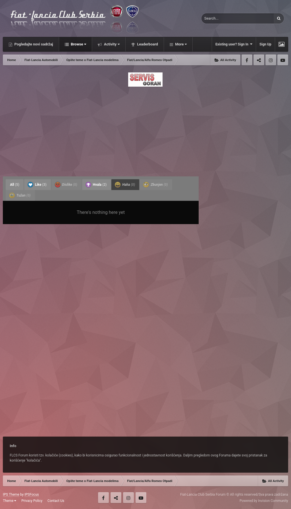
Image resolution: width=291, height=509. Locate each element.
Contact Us (55, 501)
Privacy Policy (31, 501)
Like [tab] (37, 184)
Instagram (270, 60)
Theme (9, 501)
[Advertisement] (145, 130)
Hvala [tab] (96, 184)
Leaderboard (147, 44)
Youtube (282, 60)
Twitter (258, 60)
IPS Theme (11, 495)
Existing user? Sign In (233, 44)
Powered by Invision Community (264, 501)
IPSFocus (31, 495)
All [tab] (14, 185)
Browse (78, 44)
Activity (111, 44)
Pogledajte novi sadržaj (33, 44)
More (180, 44)
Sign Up (265, 44)
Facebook (247, 60)
